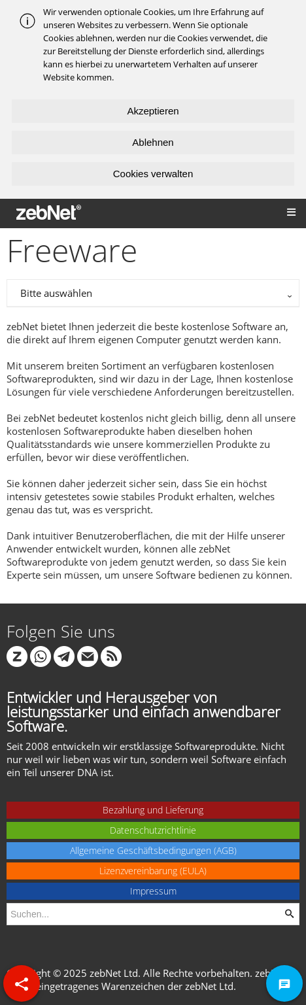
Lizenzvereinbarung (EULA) (153, 870)
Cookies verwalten (153, 173)
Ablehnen (152, 142)
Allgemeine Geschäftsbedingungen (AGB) (153, 850)
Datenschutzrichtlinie (153, 830)
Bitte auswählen (56, 292)
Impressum (153, 891)
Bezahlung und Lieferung (153, 810)
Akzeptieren (152, 110)
